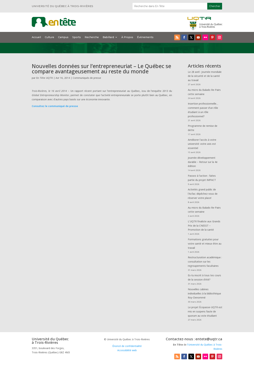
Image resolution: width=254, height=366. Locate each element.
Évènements (145, 37)
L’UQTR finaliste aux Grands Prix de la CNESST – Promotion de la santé (204, 225)
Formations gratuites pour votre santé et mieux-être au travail (204, 243)
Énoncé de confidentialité (127, 346)
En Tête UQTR (44, 78)
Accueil (36, 37)
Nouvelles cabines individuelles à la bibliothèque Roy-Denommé (204, 293)
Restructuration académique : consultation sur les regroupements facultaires (205, 261)
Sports (76, 37)
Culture (49, 37)
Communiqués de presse (87, 78)
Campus (63, 37)
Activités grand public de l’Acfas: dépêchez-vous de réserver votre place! (202, 194)
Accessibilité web (127, 350)
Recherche (92, 37)
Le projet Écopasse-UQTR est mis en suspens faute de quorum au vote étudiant (205, 311)
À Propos (127, 37)
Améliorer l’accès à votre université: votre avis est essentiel (202, 144)
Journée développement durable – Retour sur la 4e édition (202, 162)
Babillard (108, 37)
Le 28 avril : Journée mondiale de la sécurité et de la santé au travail (205, 76)
